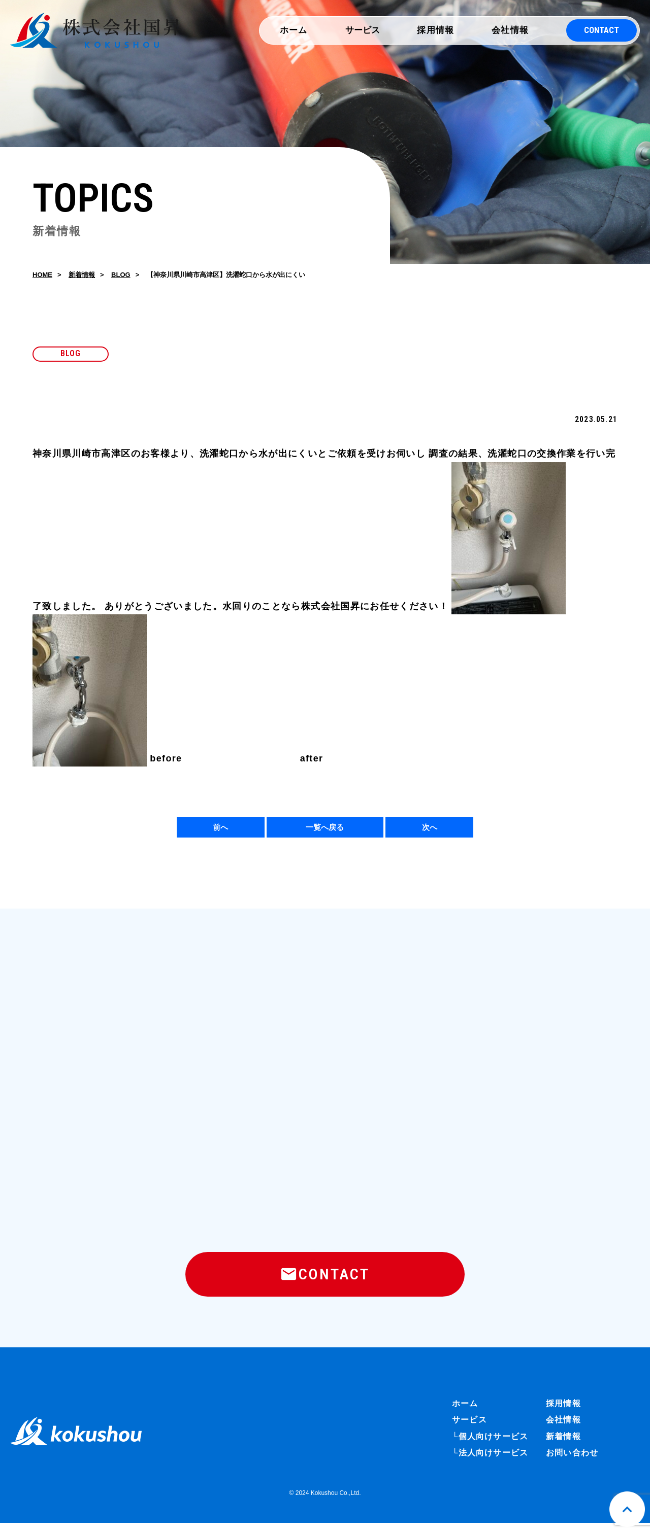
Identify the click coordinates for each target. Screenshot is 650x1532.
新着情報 (82, 276)
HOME (42, 276)
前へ (220, 829)
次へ (429, 829)
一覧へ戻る (325, 829)
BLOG (121, 276)
